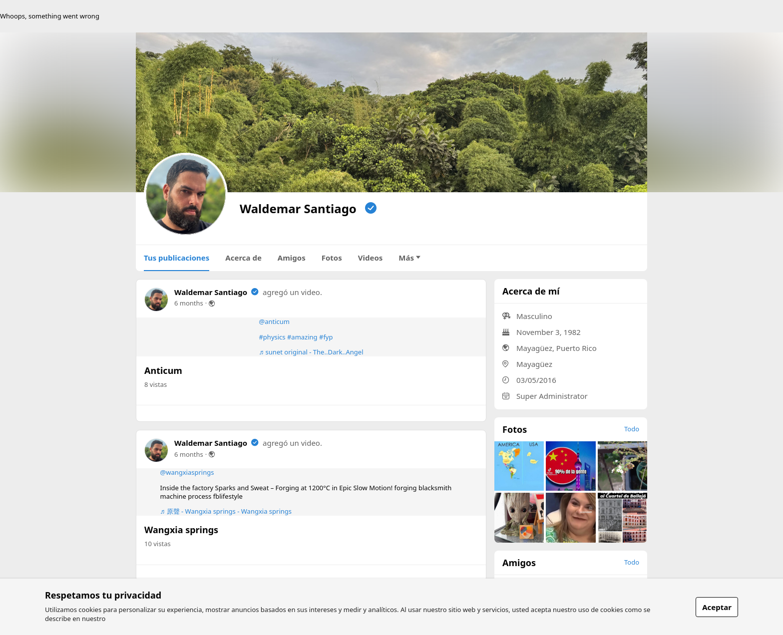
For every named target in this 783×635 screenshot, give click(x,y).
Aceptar (717, 607)
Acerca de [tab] (243, 258)
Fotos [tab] (332, 258)
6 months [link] (188, 303)
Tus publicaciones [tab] (176, 258)
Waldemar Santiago (210, 292)
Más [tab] (409, 258)
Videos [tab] (370, 258)
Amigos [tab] (292, 258)
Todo (631, 428)
